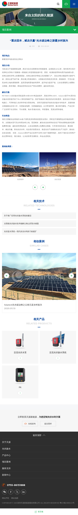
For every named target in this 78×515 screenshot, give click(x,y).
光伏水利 (21, 129)
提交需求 (48, 424)
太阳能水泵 (9, 123)
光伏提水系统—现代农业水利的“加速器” (20, 231)
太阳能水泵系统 (44, 79)
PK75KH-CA (6, 96)
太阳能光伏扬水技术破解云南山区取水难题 (21, 224)
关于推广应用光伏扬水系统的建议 (17, 216)
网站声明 (5, 498)
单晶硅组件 (38, 96)
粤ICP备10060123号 (67, 503)
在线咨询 (32, 424)
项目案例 (39, 29)
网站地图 (14, 498)
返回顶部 (39, 435)
